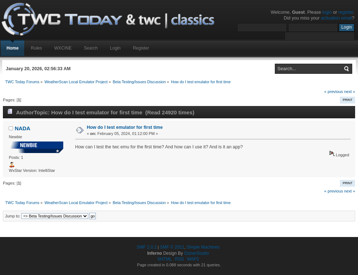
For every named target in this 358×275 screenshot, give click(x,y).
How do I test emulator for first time (125, 127)
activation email (336, 18)
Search (91, 48)
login (327, 12)
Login (115, 48)
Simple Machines (203, 247)
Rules (36, 48)
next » (349, 91)
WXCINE (63, 48)
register (345, 12)
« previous (333, 91)
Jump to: (12, 216)
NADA (22, 128)
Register (141, 48)
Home (12, 48)
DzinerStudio (196, 253)
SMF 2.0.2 (147, 247)
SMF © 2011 (172, 247)
